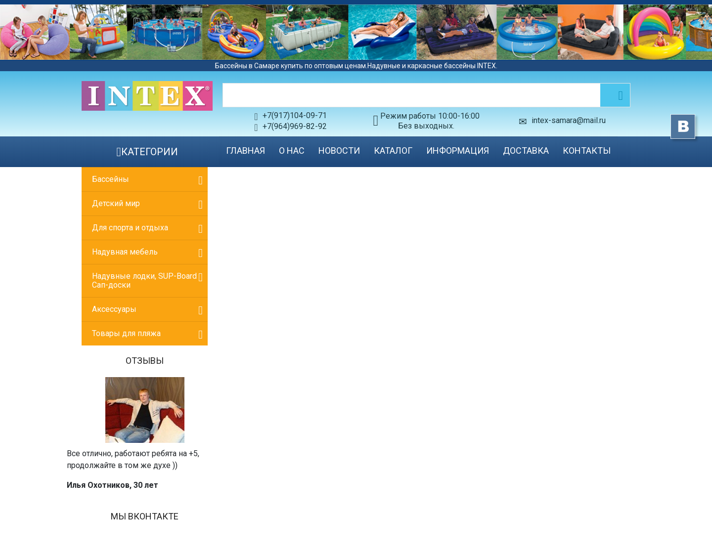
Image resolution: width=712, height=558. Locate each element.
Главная (245, 150)
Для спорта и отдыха (130, 227)
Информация (457, 150)
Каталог (393, 150)
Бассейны (110, 179)
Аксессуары (114, 309)
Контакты (587, 150)
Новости (339, 150)
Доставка (526, 150)
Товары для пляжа (126, 333)
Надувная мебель (125, 252)
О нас (292, 150)
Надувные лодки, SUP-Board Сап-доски (144, 280)
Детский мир (116, 203)
